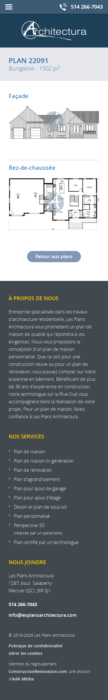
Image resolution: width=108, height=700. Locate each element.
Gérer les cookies (25, 653)
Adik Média (23, 679)
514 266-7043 (23, 604)
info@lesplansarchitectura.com (43, 615)
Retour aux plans (54, 256)
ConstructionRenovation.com (38, 671)
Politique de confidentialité (35, 645)
